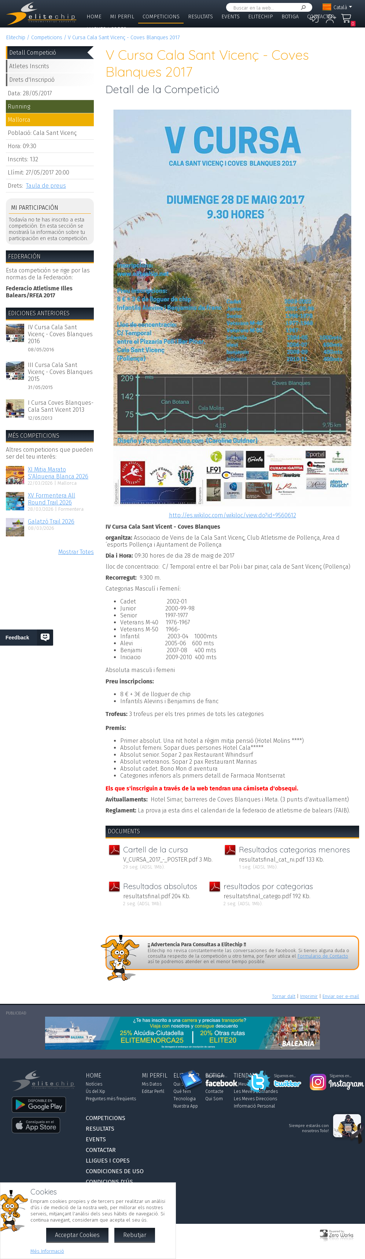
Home (94, 17)
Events (230, 17)
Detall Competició (32, 52)
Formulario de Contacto (323, 956)
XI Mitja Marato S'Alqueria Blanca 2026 (58, 473)
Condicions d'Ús (109, 1181)
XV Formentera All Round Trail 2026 (51, 499)
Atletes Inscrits (29, 66)
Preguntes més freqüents (111, 1098)
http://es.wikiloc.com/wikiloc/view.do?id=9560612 (232, 515)
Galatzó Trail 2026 (51, 521)
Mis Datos (152, 1084)
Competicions (161, 17)
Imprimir (309, 996)
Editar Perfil (153, 1091)
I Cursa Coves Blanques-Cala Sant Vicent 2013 (60, 406)
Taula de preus (46, 185)
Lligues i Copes (106, 29)
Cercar (302, 7)
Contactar (320, 17)
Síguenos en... (216, 1076)
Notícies (94, 1084)
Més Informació (47, 1251)
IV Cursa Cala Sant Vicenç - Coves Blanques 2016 (60, 334)
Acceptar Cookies (77, 1235)
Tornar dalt (283, 996)
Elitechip (260, 17)
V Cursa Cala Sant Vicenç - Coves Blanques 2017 (124, 37)
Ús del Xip (95, 1091)
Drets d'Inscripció (32, 79)
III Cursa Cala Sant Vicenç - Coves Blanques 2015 (60, 371)
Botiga (290, 17)
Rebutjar (134, 1235)
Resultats (200, 17)
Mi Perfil (122, 17)
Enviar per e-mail (340, 996)
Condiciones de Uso (115, 1171)
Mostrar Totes (76, 551)
